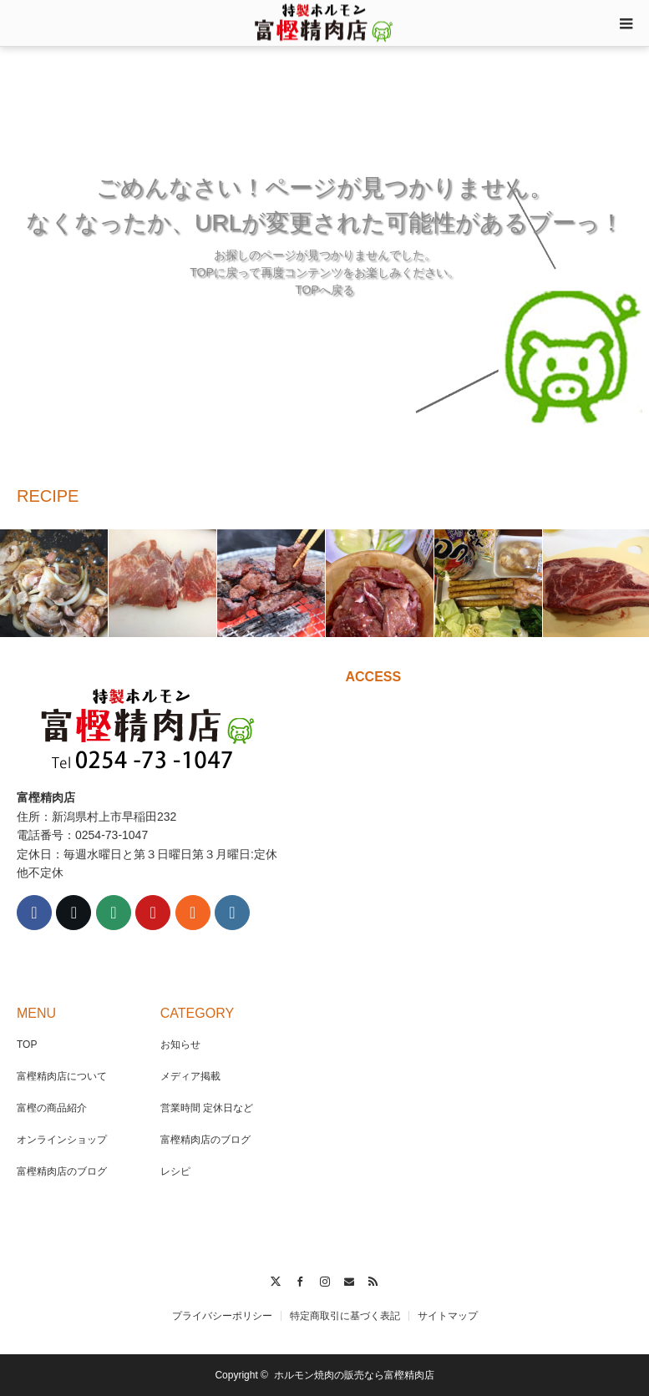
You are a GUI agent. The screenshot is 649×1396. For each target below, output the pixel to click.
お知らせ (180, 1044)
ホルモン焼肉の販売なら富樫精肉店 (354, 1375)
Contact (348, 1279)
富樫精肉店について (62, 1076)
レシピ (175, 1171)
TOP (27, 1044)
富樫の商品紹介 (52, 1108)
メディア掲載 (190, 1076)
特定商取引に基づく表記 (345, 1316)
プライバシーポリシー (222, 1316)
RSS (373, 1279)
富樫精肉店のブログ (62, 1171)
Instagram (324, 1279)
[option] (54, 583)
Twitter (275, 1279)
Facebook (300, 1279)
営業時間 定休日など (206, 1108)
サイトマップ (448, 1316)
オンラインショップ (62, 1140)
